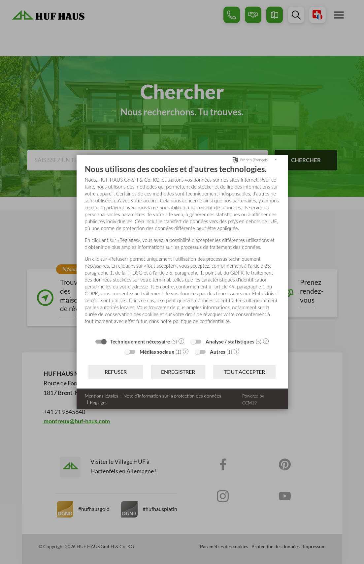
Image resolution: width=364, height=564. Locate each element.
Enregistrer (178, 372)
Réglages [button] (99, 402)
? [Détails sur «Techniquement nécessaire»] (181, 341)
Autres (217, 351)
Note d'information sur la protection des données (172, 395)
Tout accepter (244, 372)
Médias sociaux (157, 351)
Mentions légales (101, 395)
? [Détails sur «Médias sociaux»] (185, 351)
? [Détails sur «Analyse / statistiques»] (266, 341)
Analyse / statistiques (230, 341)
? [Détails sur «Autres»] (236, 351)
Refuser (116, 372)
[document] (182, 249)
